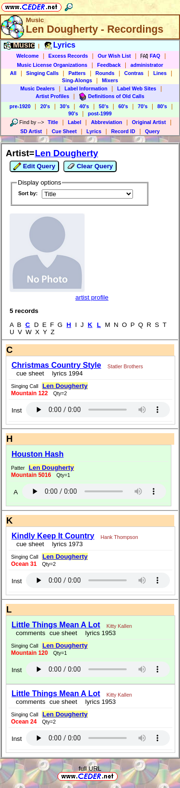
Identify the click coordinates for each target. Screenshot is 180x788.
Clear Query (90, 166)
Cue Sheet (64, 131)
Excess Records (68, 56)
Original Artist (149, 122)
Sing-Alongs (77, 80)
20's (45, 106)
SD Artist (31, 131)
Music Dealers (37, 88)
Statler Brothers (125, 366)
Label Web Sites (136, 88)
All (13, 73)
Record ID (123, 131)
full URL (90, 768)
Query (152, 131)
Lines (160, 73)
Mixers (110, 80)
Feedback (108, 65)
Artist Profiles (52, 96)
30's (65, 106)
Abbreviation (106, 122)
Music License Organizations (52, 65)
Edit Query (34, 166)
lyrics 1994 (65, 373)
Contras (134, 73)
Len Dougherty (66, 153)
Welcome (27, 56)
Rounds (105, 73)
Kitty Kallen (119, 626)
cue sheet (30, 373)
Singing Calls (42, 73)
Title (53, 122)
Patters (76, 73)
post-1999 (100, 113)
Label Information (85, 88)
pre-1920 (20, 106)
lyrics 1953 (99, 633)
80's (162, 106)
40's (84, 106)
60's (123, 106)
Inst (17, 410)
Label (74, 122)
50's (103, 106)
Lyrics (93, 131)
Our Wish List (114, 56)
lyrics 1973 (65, 544)
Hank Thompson (119, 537)
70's (142, 106)
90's (73, 113)
